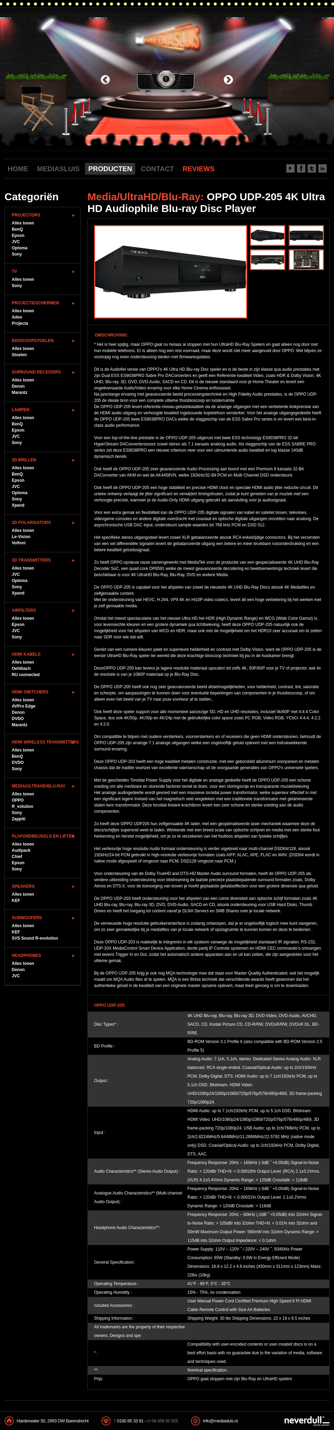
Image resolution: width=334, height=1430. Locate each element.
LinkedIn (322, 168)
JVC (16, 241)
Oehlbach (21, 668)
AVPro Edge (23, 706)
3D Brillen (24, 460)
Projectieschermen (35, 303)
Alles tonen (23, 223)
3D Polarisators (31, 522)
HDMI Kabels (26, 654)
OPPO (18, 800)
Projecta (20, 323)
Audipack (21, 850)
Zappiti (18, 819)
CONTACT (157, 169)
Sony (17, 254)
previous (105, 80)
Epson (18, 235)
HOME (18, 169)
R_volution (22, 806)
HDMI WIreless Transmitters (45, 742)
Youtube (290, 168)
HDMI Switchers (30, 692)
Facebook (301, 168)
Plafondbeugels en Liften (43, 836)
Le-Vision (21, 536)
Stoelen (19, 354)
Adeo (17, 317)
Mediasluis (167, 37)
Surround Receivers (36, 372)
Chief (17, 856)
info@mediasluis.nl (220, 1420)
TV (14, 271)
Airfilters (24, 610)
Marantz (19, 392)
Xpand (18, 505)
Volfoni (19, 543)
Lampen (20, 409)
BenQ (17, 229)
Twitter (312, 168)
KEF (16, 900)
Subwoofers (27, 917)
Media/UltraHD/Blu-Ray (38, 786)
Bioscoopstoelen (33, 340)
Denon (18, 386)
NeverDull (307, 1421)
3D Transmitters (31, 560)
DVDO (18, 718)
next (228, 80)
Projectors (26, 215)
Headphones (26, 955)
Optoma (19, 248)
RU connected (26, 674)
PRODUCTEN (110, 169)
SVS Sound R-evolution (35, 938)
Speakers (23, 886)
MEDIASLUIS (58, 169)
